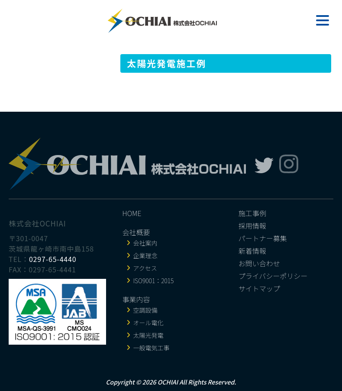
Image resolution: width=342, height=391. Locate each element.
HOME (132, 213)
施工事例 (252, 213)
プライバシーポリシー (273, 276)
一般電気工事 (151, 347)
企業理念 (145, 255)
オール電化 (148, 322)
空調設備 (145, 310)
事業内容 (136, 299)
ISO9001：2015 (153, 280)
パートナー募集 (263, 238)
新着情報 (252, 251)
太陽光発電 (148, 335)
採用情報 (252, 225)
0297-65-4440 (53, 259)
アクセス (145, 268)
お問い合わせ (259, 263)
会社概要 (136, 232)
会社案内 (145, 243)
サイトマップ (259, 288)
